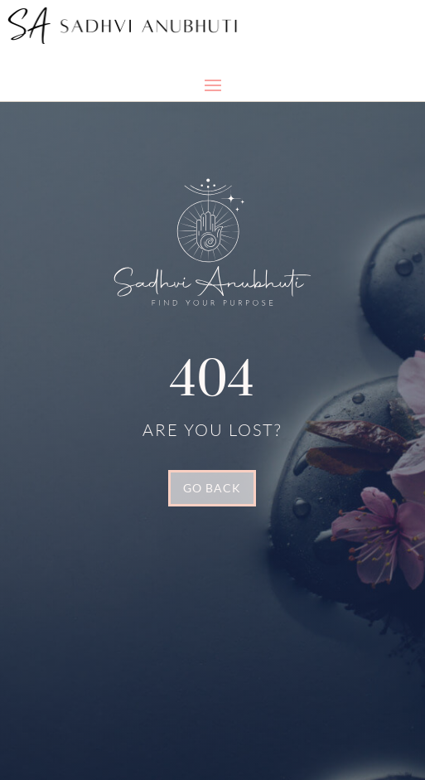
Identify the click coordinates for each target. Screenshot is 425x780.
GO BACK (212, 488)
